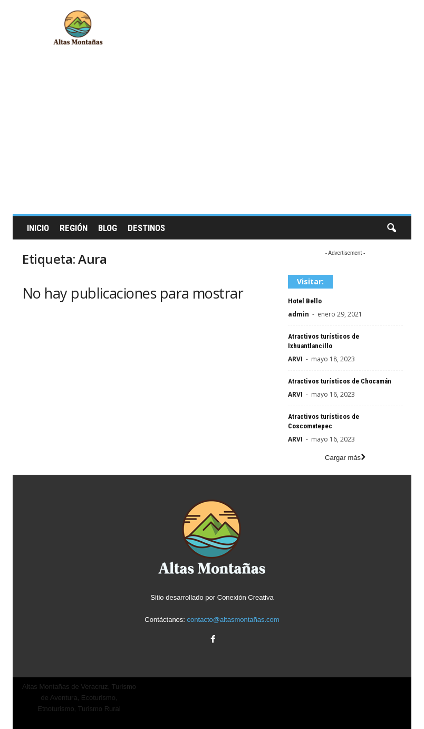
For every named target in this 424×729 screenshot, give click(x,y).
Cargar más (345, 458)
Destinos (146, 228)
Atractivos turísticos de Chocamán (339, 381)
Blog (107, 228)
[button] (391, 228)
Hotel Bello (305, 301)
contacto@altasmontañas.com (233, 620)
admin (298, 314)
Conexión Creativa (245, 597)
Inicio (38, 228)
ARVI (295, 358)
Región (74, 228)
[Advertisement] (212, 135)
